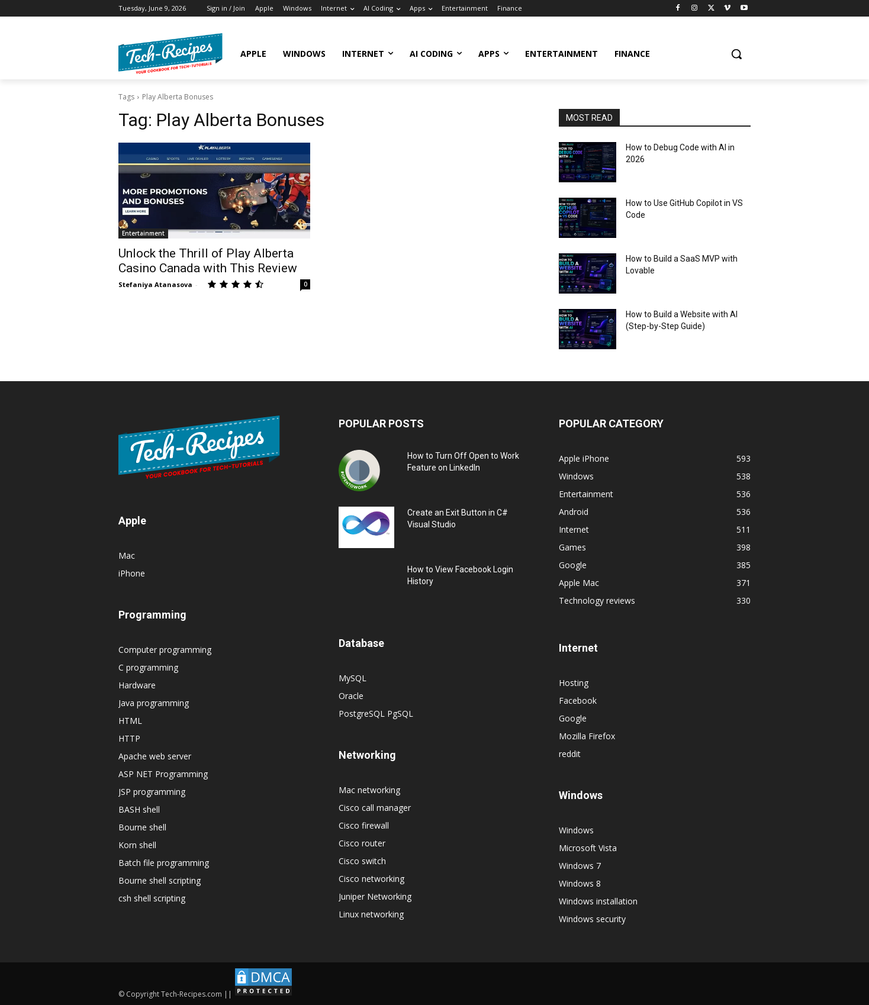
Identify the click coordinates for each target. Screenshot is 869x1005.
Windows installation (598, 901)
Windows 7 (580, 865)
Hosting (573, 682)
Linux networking (371, 914)
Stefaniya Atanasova (155, 284)
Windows (576, 830)
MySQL (352, 678)
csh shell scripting (151, 898)
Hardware (137, 685)
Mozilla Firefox (587, 736)
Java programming (153, 702)
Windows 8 (580, 883)
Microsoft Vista (588, 847)
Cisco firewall (364, 825)
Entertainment (143, 233)
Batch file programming (163, 862)
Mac (126, 555)
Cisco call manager (375, 807)
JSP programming (151, 791)
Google (573, 718)
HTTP (129, 738)
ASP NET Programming (163, 773)
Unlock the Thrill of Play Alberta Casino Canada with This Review (207, 260)
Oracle (351, 695)
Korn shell (137, 845)
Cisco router (362, 843)
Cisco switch (362, 861)
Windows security (592, 919)
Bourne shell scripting (159, 880)
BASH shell (139, 809)
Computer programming (164, 649)
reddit (570, 753)
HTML (130, 720)
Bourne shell (142, 827)
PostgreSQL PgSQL (376, 713)
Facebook (578, 700)
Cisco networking (371, 878)
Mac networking (369, 789)
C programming (148, 667)
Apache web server (154, 756)
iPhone (131, 573)
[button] (736, 54)
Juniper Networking (375, 896)
